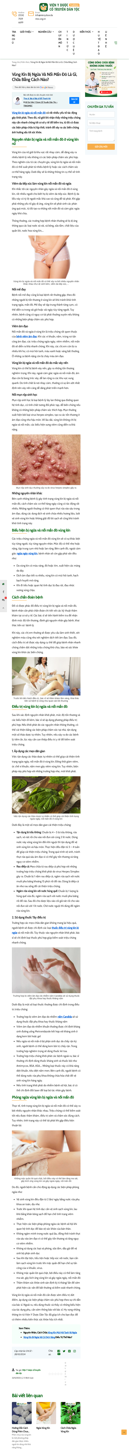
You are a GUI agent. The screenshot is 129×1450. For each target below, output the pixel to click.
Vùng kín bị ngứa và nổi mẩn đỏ (29, 112)
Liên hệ (106, 39)
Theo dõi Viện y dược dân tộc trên (34, 87)
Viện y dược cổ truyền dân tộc (59, 7)
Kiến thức (85, 31)
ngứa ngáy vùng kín (27, 553)
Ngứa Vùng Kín (43, 1428)
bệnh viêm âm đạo (26, 336)
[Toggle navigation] (16, 7)
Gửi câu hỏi (101, 146)
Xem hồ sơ (74, 100)
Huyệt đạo (99, 42)
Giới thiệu (26, 31)
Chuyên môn (60, 39)
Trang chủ (14, 37)
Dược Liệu (74, 42)
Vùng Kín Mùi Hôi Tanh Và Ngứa (62, 1332)
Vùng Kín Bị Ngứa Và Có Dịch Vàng (39, 1337)
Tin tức (67, 40)
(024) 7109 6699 (21, 19)
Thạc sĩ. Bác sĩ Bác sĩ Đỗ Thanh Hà (36, 98)
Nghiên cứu (45, 31)
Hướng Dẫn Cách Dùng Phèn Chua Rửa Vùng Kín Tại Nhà (22, 1431)
